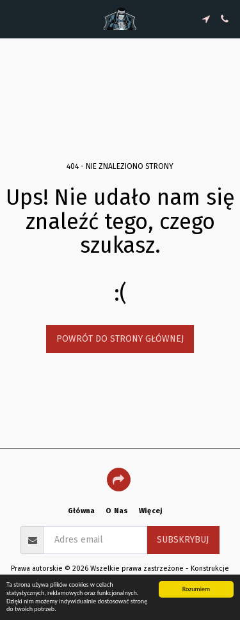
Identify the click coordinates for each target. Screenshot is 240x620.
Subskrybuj (183, 539)
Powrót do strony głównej (120, 338)
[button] (14, 18)
